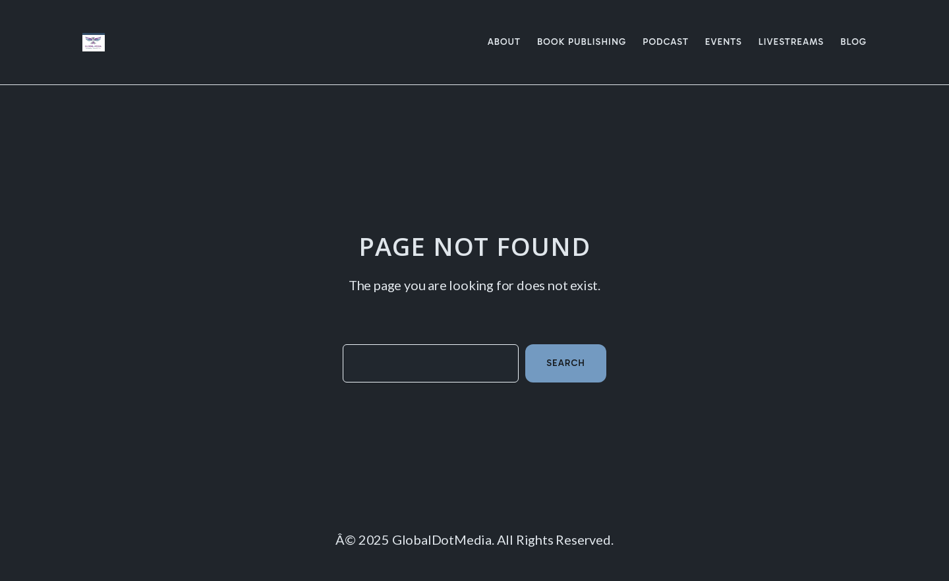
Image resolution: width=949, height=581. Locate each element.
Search (565, 363)
